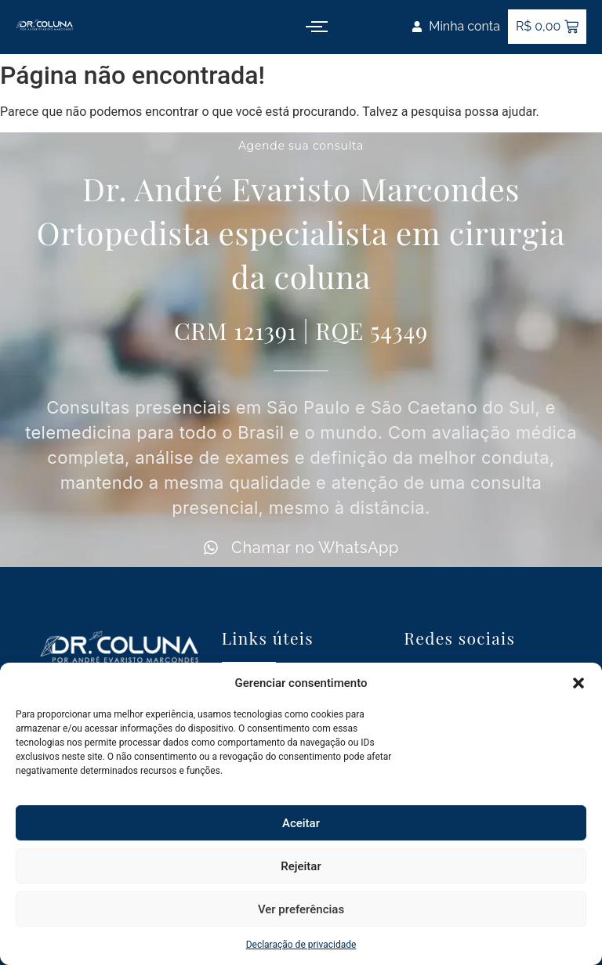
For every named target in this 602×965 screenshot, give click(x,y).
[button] (578, 683)
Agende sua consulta (301, 146)
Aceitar (301, 823)
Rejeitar (301, 866)
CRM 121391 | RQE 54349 (301, 330)
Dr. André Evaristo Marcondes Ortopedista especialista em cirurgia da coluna (301, 232)
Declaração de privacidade (301, 944)
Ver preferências (301, 909)
